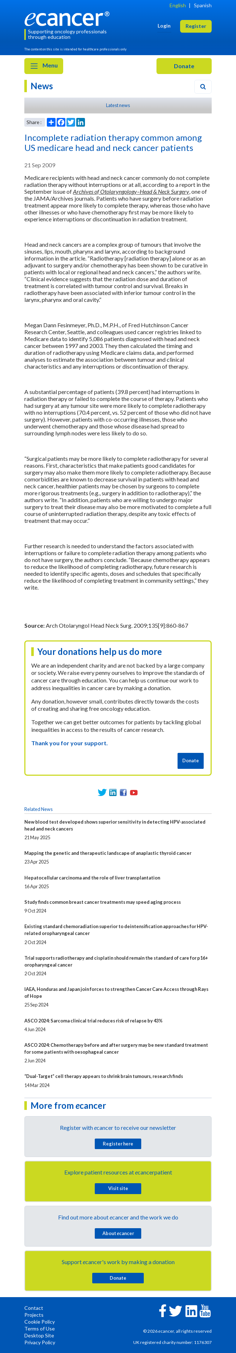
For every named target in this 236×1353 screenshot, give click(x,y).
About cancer (118, 1233)
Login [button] (164, 25)
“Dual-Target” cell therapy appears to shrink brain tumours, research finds (103, 1076)
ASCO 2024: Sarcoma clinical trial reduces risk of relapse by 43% (93, 1021)
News (41, 86)
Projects (34, 1315)
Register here (118, 1144)
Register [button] (196, 26)
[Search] (203, 87)
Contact (33, 1308)
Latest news (118, 105)
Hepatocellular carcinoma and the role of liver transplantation (92, 878)
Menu (44, 66)
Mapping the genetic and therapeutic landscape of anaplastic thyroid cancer (107, 853)
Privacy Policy (39, 1342)
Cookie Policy (39, 1322)
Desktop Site (39, 1335)
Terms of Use (39, 1328)
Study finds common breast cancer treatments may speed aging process (102, 902)
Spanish (203, 5)
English (178, 5)
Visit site (118, 1188)
